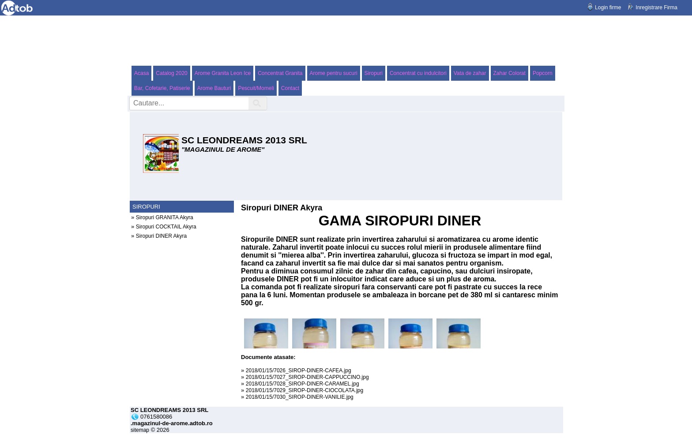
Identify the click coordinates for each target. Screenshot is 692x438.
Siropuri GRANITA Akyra (164, 217)
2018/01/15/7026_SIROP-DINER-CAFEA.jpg (298, 370)
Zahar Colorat (509, 73)
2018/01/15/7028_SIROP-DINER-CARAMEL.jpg (302, 384)
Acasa (141, 73)
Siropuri (374, 73)
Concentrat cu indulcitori (418, 73)
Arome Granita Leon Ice (223, 73)
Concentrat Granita (280, 73)
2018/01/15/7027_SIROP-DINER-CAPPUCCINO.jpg (307, 377)
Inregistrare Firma (656, 7)
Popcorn (543, 73)
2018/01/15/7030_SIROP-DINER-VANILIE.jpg (300, 397)
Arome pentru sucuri (333, 73)
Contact (290, 88)
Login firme (608, 7)
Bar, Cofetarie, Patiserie (162, 88)
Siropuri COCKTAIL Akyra (166, 227)
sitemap (140, 430)
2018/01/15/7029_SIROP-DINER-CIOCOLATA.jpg (304, 390)
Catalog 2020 (171, 73)
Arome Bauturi (214, 88)
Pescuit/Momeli (256, 88)
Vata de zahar (470, 73)
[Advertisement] (346, 40)
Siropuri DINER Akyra (161, 236)
